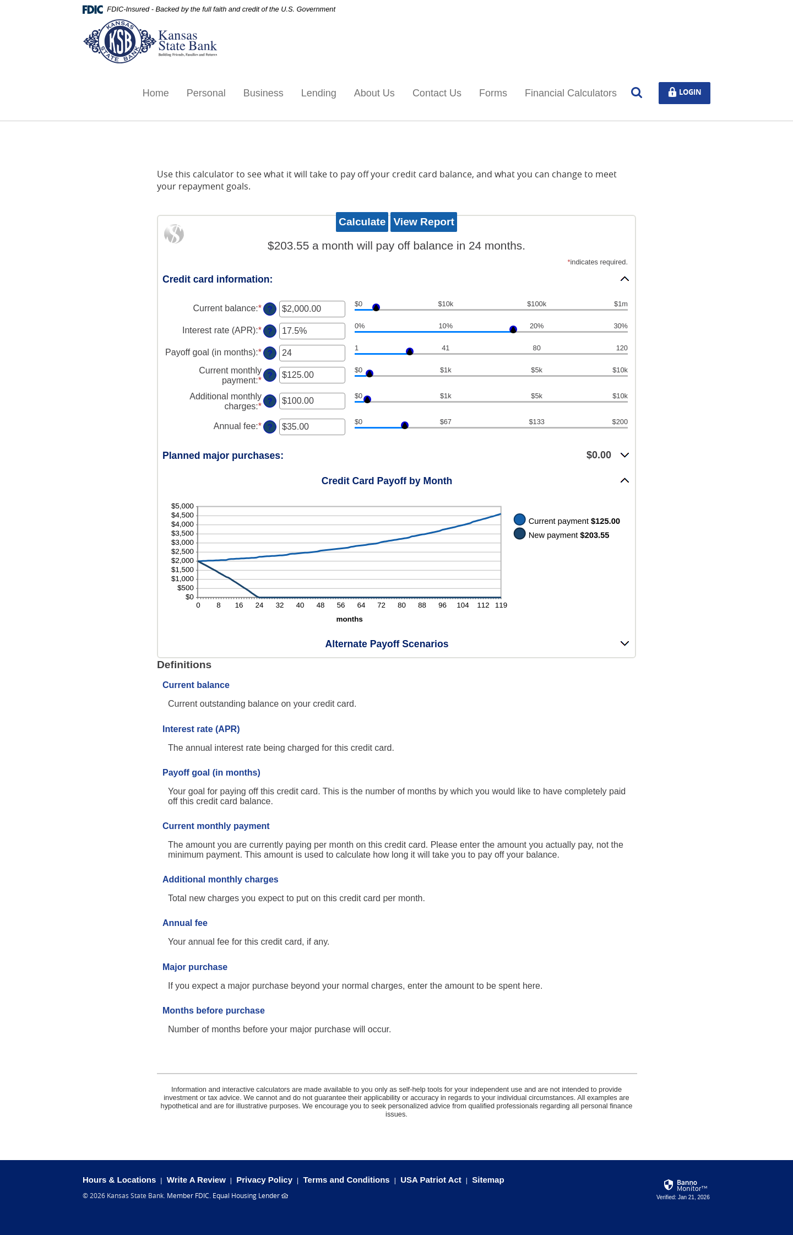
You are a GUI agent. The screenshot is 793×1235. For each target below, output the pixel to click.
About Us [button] (374, 93)
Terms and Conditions (346, 1179)
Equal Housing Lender (246, 1195)
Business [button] (263, 93)
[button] (396, 278)
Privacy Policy (264, 1179)
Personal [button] (206, 93)
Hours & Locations (119, 1179)
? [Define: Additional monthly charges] (270, 401)
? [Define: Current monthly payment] (270, 375)
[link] (683, 1187)
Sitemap (488, 1179)
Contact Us (436, 93)
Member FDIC (188, 1195)
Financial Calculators (571, 93)
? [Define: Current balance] (270, 309)
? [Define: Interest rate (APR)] (270, 331)
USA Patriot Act (430, 1179)
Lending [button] (318, 93)
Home (156, 93)
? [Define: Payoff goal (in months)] (270, 353)
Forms (493, 93)
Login (688, 92)
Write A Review (196, 1179)
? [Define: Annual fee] (270, 426)
